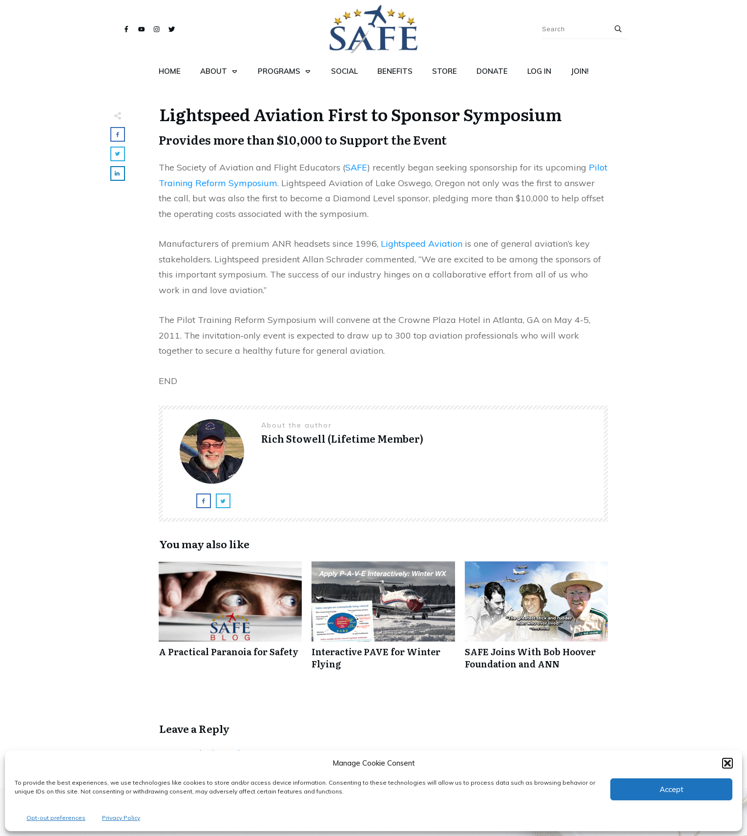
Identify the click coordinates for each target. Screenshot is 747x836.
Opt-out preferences (55, 817)
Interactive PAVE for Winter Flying (383, 620)
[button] (727, 763)
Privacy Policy (121, 817)
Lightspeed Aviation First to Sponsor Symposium (360, 114)
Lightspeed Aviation (421, 243)
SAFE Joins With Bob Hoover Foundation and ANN (536, 620)
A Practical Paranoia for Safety (230, 620)
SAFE (356, 167)
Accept (672, 789)
